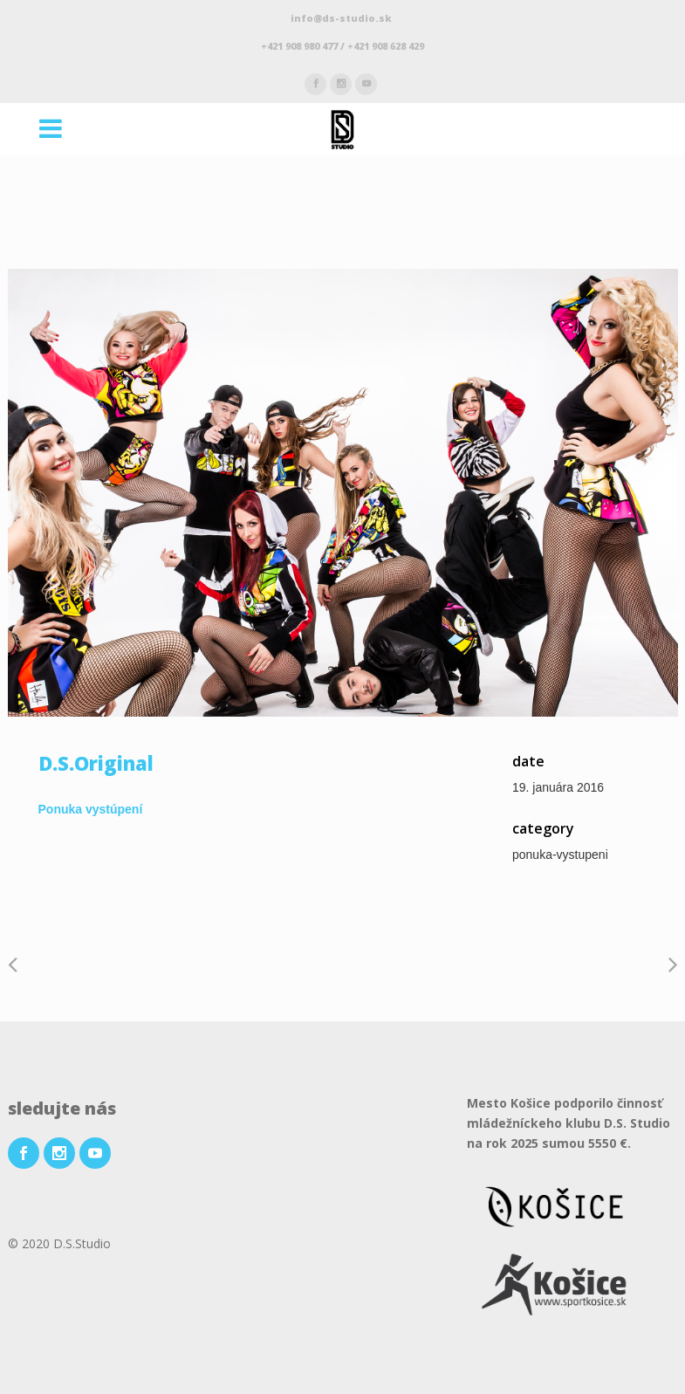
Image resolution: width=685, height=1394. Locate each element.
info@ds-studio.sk (342, 17)
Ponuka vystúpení (90, 809)
